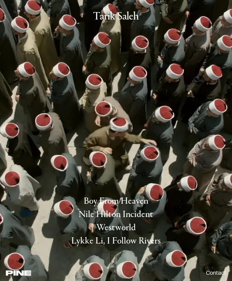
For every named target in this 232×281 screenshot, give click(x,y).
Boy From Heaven (116, 201)
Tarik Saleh (116, 17)
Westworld (116, 228)
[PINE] (18, 273)
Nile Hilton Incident (116, 214)
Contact (216, 272)
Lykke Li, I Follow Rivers (116, 241)
